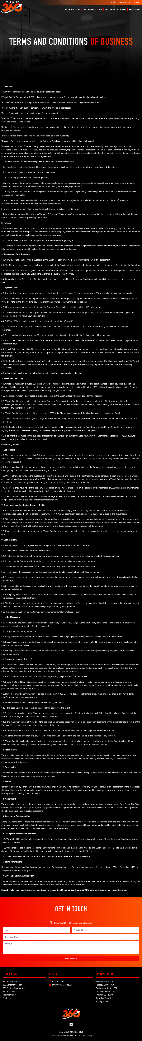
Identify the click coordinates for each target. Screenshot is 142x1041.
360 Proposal (135, 9)
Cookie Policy (87, 1035)
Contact (137, 2)
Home (113, 2)
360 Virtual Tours (72, 9)
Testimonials (124, 2)
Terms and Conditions (58, 1035)
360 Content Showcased (115, 9)
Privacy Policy (74, 1035)
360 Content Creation (92, 9)
